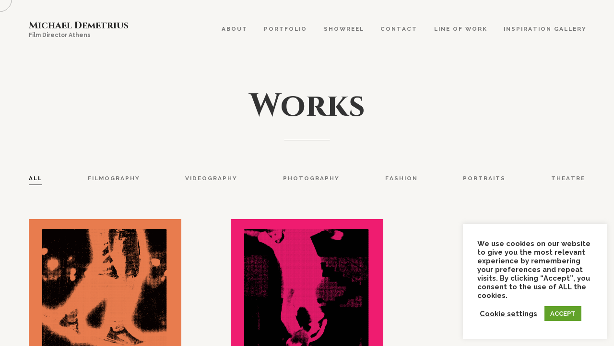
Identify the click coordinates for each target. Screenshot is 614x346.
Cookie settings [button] (508, 313)
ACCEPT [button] (563, 313)
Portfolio (285, 28)
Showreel (344, 28)
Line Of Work (460, 28)
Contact (398, 28)
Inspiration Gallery (545, 28)
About (235, 28)
